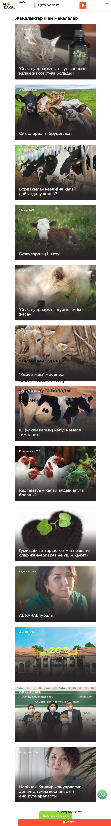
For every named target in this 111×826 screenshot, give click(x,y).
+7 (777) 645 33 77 (47, 5)
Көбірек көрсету (55, 816)
